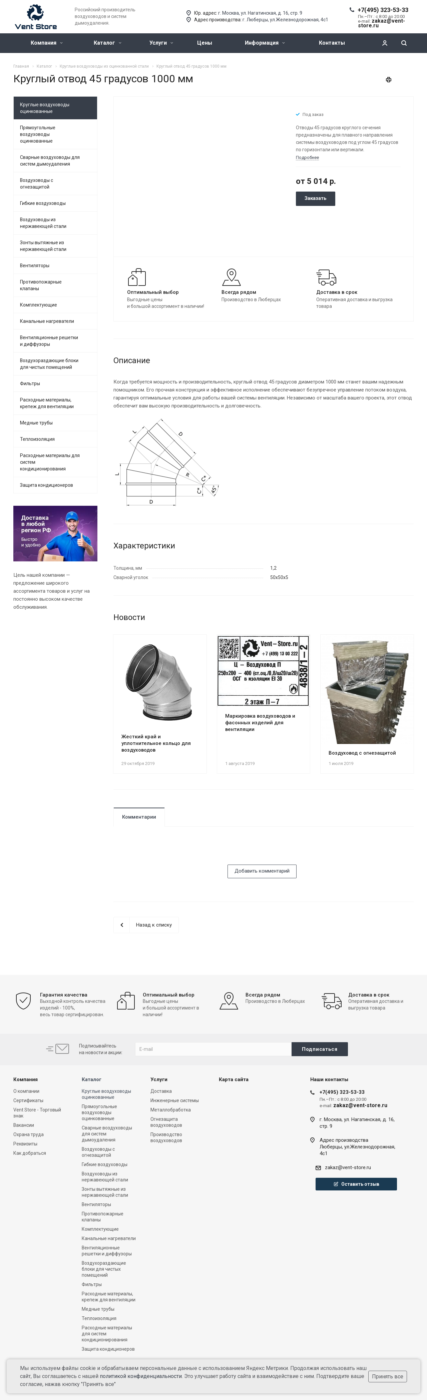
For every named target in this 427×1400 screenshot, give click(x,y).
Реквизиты (25, 1143)
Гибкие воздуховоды (43, 203)
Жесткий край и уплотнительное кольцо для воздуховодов (156, 743)
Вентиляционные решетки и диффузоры (49, 341)
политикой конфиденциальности (141, 1376)
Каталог (107, 43)
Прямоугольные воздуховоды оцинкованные (37, 134)
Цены (204, 43)
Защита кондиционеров (46, 485)
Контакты (332, 43)
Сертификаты (28, 1100)
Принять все (387, 1376)
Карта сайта (234, 1079)
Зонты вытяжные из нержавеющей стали (43, 246)
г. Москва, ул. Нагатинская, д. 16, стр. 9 (260, 13)
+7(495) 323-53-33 (383, 9)
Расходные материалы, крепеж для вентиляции (47, 403)
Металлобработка (170, 1109)
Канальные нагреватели (47, 321)
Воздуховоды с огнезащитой (36, 184)
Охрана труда (28, 1134)
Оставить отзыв (356, 1184)
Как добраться (29, 1153)
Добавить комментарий (262, 871)
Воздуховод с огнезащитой (362, 753)
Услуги (161, 43)
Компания (47, 43)
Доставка (161, 1091)
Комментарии (139, 817)
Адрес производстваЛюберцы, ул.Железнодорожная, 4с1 (357, 1146)
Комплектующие (38, 305)
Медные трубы (36, 422)
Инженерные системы (174, 1100)
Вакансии (23, 1125)
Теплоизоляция (37, 439)
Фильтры (30, 383)
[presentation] (164, 852)
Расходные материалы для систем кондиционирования (50, 462)
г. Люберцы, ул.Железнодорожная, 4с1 (285, 19)
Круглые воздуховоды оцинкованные (44, 108)
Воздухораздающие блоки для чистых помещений (49, 364)
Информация (265, 43)
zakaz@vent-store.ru (348, 1167)
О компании (26, 1091)
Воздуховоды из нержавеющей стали (43, 223)
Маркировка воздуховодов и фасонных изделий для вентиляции (260, 722)
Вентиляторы (34, 265)
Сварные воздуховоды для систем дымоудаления (50, 161)
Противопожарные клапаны (41, 285)
